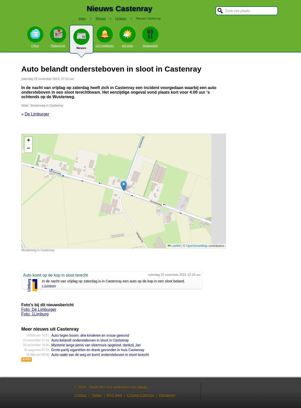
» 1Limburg (49, 285)
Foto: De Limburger (38, 309)
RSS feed (114, 395)
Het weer (127, 36)
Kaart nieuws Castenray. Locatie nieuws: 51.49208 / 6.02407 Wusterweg (123, 191)
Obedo (142, 387)
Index (82, 18)
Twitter (96, 395)
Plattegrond (58, 36)
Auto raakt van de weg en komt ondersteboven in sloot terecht (100, 355)
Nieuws (81, 41)
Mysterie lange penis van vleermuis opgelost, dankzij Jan (96, 345)
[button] (123, 186)
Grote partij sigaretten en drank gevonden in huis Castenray (97, 350)
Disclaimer (167, 395)
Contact (80, 395)
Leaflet (174, 246)
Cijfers (35, 36)
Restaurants (150, 36)
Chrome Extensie (140, 395)
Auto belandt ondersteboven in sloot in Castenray (90, 340)
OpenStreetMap (197, 246)
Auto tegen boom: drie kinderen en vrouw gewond (90, 335)
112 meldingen (104, 36)
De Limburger (37, 114)
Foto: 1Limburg (35, 314)
